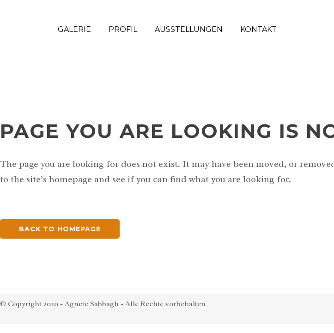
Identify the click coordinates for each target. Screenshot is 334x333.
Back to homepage (60, 229)
